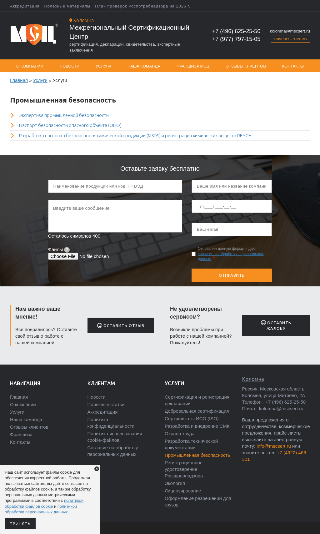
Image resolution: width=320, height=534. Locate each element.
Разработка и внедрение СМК (197, 426)
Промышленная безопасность (197, 455)
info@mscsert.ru (274, 446)
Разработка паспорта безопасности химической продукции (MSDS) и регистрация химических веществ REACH (135, 135)
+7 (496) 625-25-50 (236, 31)
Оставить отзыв (120, 325)
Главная (19, 80)
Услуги (103, 66)
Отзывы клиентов (246, 66)
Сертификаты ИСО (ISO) (192, 418)
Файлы (59, 249)
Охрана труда (180, 433)
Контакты (293, 66)
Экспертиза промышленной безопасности (64, 115)
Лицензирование (183, 490)
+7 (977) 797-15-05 (236, 39)
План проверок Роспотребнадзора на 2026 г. (142, 6)
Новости (69, 66)
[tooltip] (67, 250)
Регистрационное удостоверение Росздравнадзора (184, 469)
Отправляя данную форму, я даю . (231, 253)
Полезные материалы (67, 6)
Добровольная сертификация (197, 411)
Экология (175, 483)
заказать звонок (290, 39)
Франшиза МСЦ (193, 66)
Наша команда (144, 66)
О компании (29, 66)
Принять (20, 523)
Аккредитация (25, 6)
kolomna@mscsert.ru (290, 31)
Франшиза (21, 434)
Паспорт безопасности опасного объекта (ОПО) (70, 125)
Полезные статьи (106, 404)
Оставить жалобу (276, 325)
